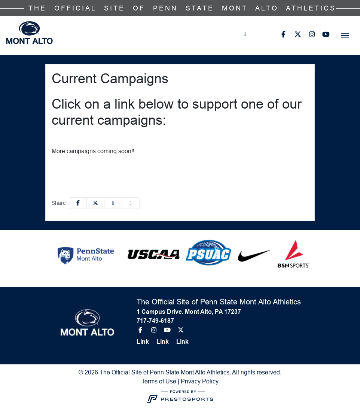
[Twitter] (297, 34)
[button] (131, 203)
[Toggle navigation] (345, 35)
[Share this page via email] (113, 203)
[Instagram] (312, 34)
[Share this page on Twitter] (95, 203)
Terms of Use (158, 381)
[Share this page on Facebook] (78, 203)
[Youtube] (326, 34)
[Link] (146, 341)
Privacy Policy (200, 381)
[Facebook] (283, 34)
